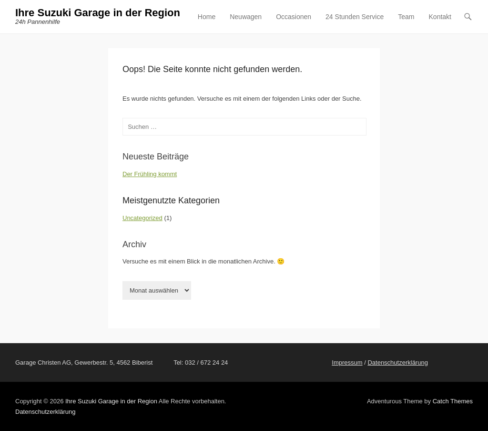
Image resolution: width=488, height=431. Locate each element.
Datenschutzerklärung (397, 362)
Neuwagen (246, 17)
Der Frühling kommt (149, 174)
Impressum (347, 362)
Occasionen (293, 17)
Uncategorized (142, 217)
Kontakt (440, 17)
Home (206, 17)
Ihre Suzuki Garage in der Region (97, 13)
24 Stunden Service (354, 17)
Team (406, 17)
